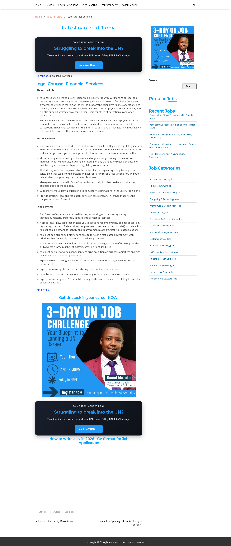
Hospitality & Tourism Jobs (162, 272)
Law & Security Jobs (159, 212)
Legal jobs (69, 512)
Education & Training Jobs (162, 245)
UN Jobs (49, 5)
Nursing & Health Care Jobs (163, 258)
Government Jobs (68, 5)
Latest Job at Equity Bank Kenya (55, 521)
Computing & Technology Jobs (164, 199)
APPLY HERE (43, 290)
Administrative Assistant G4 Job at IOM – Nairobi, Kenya (173, 126)
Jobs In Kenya (89, 5)
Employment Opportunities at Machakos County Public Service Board (172, 146)
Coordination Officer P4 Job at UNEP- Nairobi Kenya (171, 116)
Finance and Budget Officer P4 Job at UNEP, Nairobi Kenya (170, 136)
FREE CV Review (110, 5)
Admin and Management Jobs (164, 232)
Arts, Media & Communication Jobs (166, 219)
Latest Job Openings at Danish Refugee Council (120, 522)
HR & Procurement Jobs (161, 185)
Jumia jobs (43, 512)
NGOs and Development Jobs (164, 252)
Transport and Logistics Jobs (163, 278)
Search (153, 80)
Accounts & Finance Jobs (161, 179)
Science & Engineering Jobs (162, 265)
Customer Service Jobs (160, 238)
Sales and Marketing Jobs (162, 225)
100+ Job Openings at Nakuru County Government (167, 155)
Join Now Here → (89, 65)
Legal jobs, (43, 75)
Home (37, 5)
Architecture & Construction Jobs (165, 205)
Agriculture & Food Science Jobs (165, 192)
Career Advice (129, 5)
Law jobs (56, 512)
